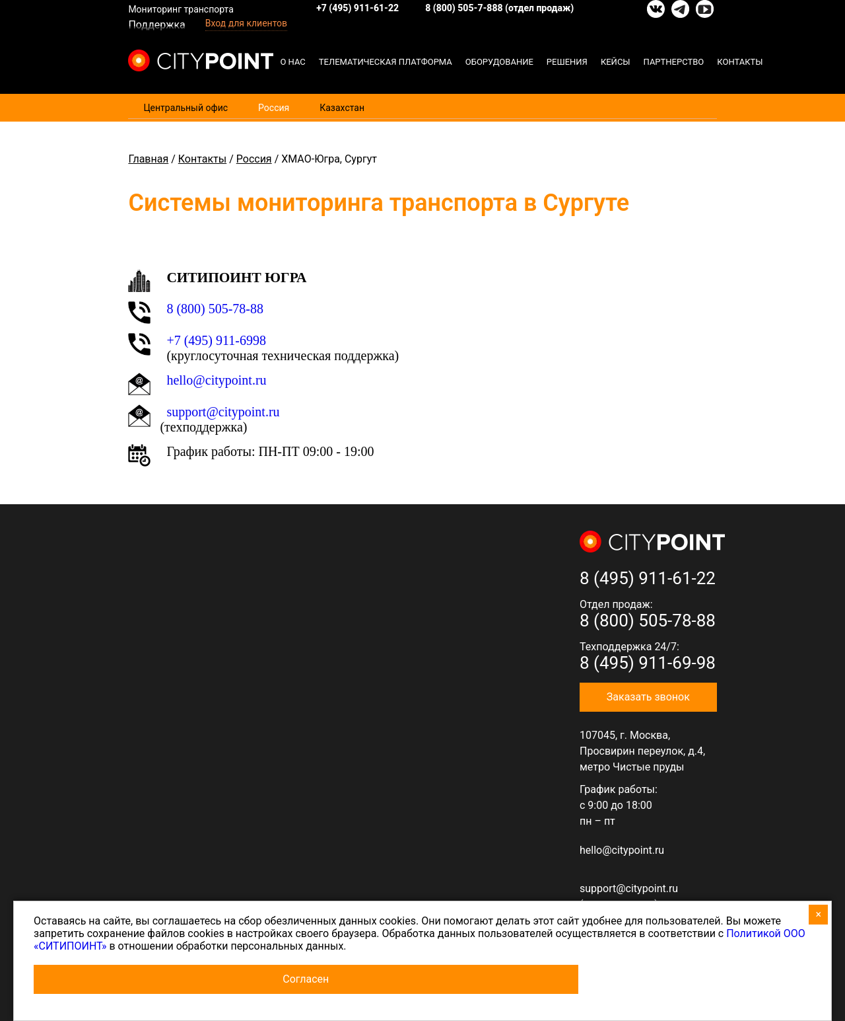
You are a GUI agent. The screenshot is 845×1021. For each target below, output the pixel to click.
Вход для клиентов (246, 23)
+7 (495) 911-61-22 (357, 8)
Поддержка (156, 25)
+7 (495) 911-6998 (216, 340)
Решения (567, 62)
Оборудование (499, 62)
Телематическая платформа (385, 62)
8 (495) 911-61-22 (648, 578)
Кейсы (615, 62)
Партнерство (674, 62)
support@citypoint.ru (222, 411)
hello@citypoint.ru (216, 380)
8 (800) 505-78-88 (214, 308)
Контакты (739, 62)
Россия (273, 107)
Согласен (306, 979)
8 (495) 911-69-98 (648, 663)
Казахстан (342, 107)
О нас (292, 62)
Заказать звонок (648, 697)
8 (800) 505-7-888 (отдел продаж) (499, 8)
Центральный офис (185, 107)
